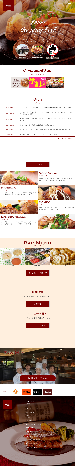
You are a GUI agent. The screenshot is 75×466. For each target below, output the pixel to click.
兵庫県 (39, 437)
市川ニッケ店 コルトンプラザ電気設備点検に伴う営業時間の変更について (45, 129)
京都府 (44, 437)
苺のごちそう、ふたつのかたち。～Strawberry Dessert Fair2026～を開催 (45, 107)
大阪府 (34, 437)
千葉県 (50, 434)
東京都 (34, 434)
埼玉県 (45, 434)
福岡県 (38, 439)
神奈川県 (40, 434)
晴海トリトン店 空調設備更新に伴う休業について (37, 125)
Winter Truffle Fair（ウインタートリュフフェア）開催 (38, 134)
